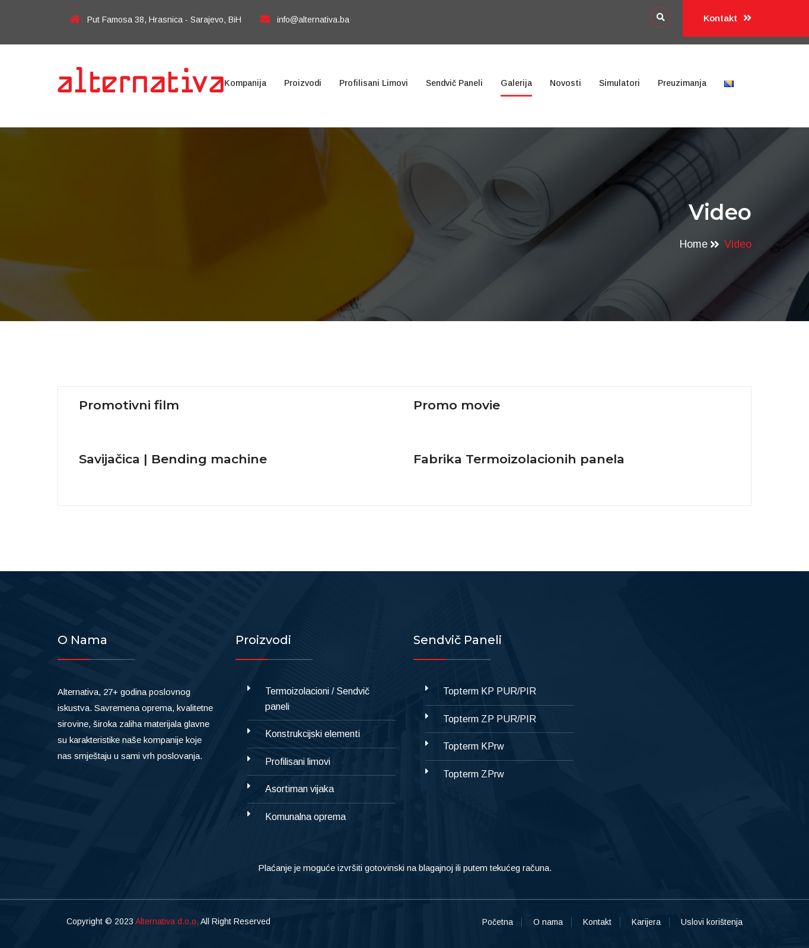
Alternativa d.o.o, (167, 921)
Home (694, 244)
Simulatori (619, 83)
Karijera (646, 922)
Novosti (565, 83)
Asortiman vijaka (299, 789)
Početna (497, 922)
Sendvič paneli (454, 83)
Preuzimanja (682, 83)
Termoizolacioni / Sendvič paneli (317, 699)
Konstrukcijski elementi (312, 734)
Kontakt (727, 18)
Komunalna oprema (305, 817)
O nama (548, 922)
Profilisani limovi (373, 83)
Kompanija (245, 83)
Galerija (516, 83)
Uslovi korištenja (712, 922)
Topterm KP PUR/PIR (489, 691)
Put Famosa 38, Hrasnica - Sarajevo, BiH (155, 19)
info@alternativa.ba (304, 19)
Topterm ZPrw (473, 774)
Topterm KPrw (473, 746)
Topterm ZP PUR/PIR (489, 719)
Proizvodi (302, 83)
